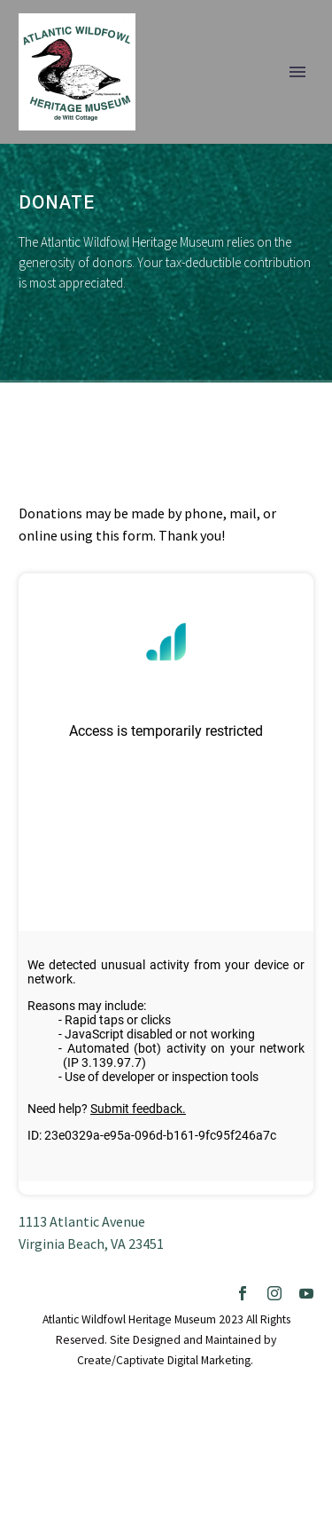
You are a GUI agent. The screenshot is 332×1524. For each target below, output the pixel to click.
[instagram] (274, 1293)
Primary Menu (297, 72)
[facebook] (242, 1293)
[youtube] (306, 1293)
